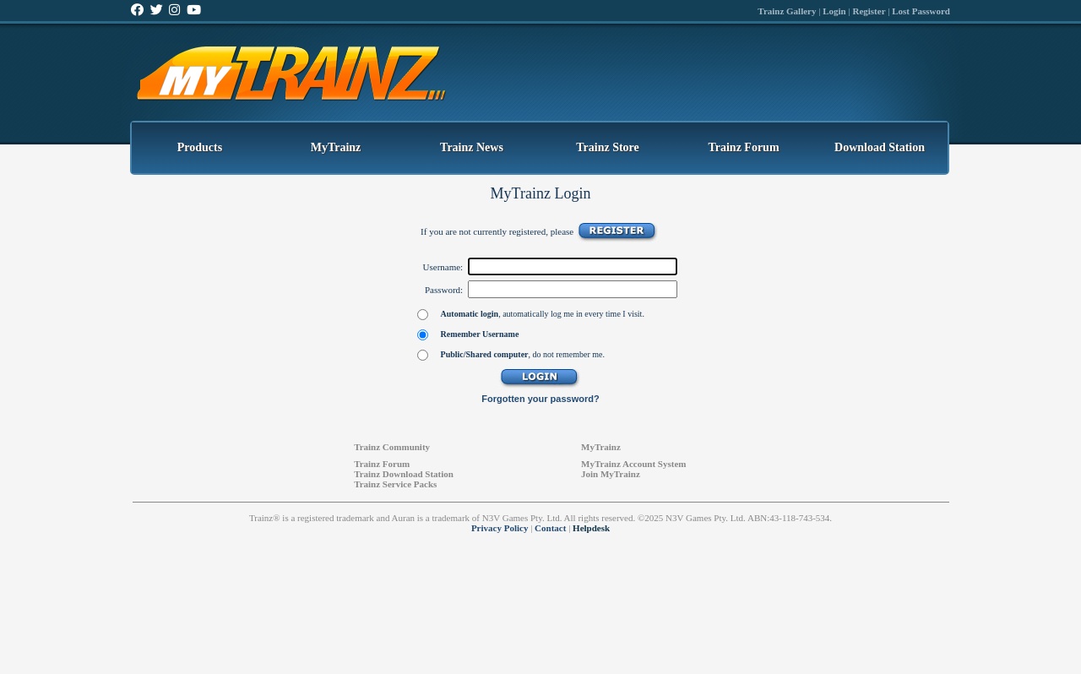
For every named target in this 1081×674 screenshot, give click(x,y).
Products (199, 147)
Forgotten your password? (540, 399)
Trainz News (471, 147)
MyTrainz (336, 147)
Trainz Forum (743, 147)
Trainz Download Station (404, 474)
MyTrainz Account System (633, 464)
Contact (550, 528)
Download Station (879, 147)
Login (834, 11)
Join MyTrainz (610, 474)
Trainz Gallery (787, 11)
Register (868, 11)
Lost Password (921, 11)
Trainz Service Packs (395, 484)
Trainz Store (607, 147)
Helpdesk (591, 528)
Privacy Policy (500, 528)
